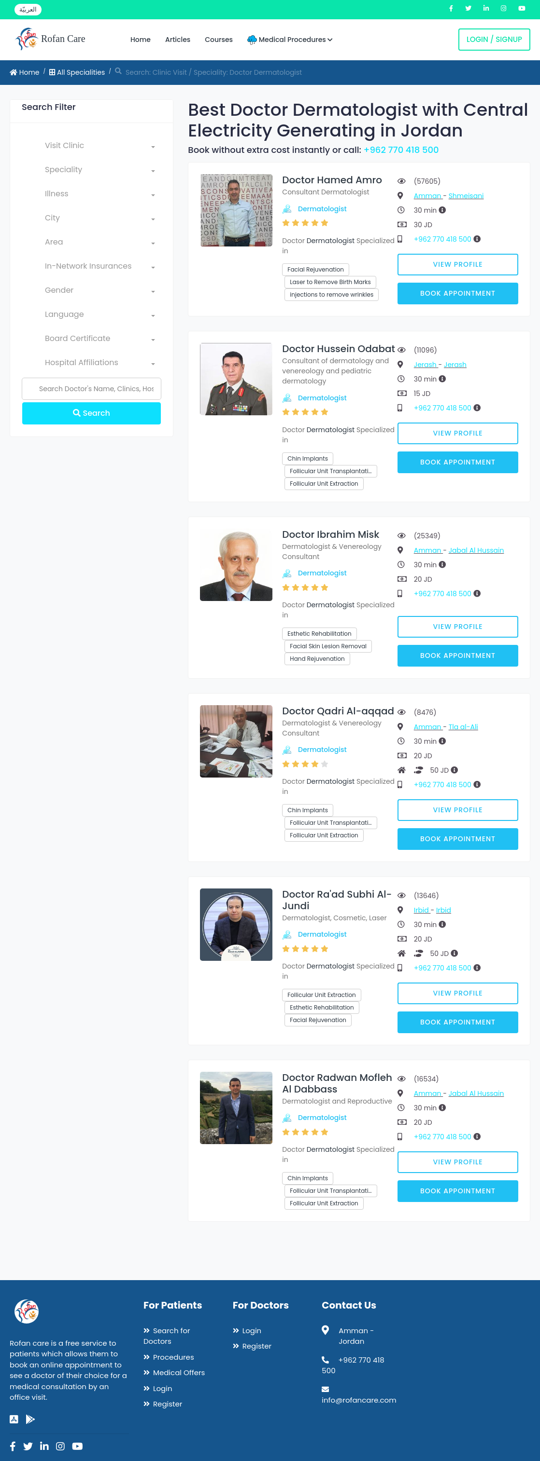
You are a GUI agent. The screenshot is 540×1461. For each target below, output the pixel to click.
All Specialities (77, 72)
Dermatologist (322, 209)
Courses (219, 39)
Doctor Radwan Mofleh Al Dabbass (337, 1083)
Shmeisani (466, 196)
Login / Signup (494, 39)
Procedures (173, 1357)
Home (140, 39)
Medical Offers (179, 1372)
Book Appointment (458, 293)
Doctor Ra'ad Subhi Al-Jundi (337, 900)
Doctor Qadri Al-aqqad (338, 711)
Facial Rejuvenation (315, 269)
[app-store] (14, 1419)
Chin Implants (307, 458)
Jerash (426, 364)
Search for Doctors (166, 1336)
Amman (428, 196)
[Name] (91, 389)
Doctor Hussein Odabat (338, 348)
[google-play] (30, 1419)
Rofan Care (49, 39)
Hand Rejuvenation (317, 659)
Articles (177, 39)
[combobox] (100, 148)
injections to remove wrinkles (331, 294)
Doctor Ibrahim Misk (330, 534)
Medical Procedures (290, 40)
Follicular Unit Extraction (324, 483)
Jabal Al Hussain (476, 550)
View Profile (458, 264)
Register (167, 1404)
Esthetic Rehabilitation (319, 633)
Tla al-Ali (463, 727)
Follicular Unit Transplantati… (330, 471)
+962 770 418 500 (401, 150)
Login (162, 1388)
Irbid (422, 910)
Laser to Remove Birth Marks (330, 282)
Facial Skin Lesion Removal (328, 646)
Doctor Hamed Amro (332, 180)
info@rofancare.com (359, 1400)
